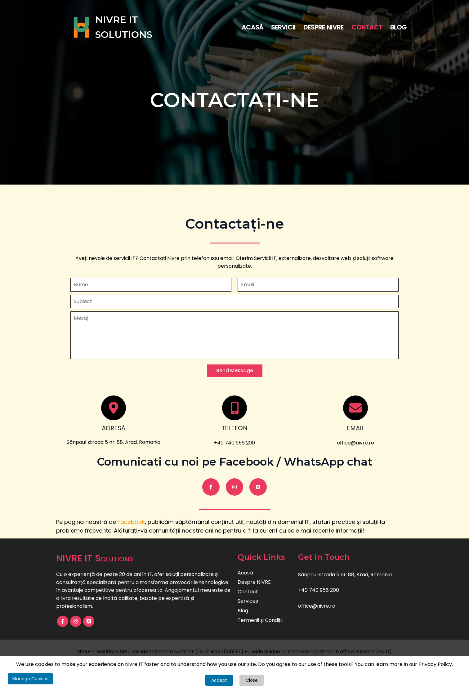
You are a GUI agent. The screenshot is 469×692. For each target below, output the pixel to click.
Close (252, 680)
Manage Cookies (30, 679)
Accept (219, 680)
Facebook (131, 522)
